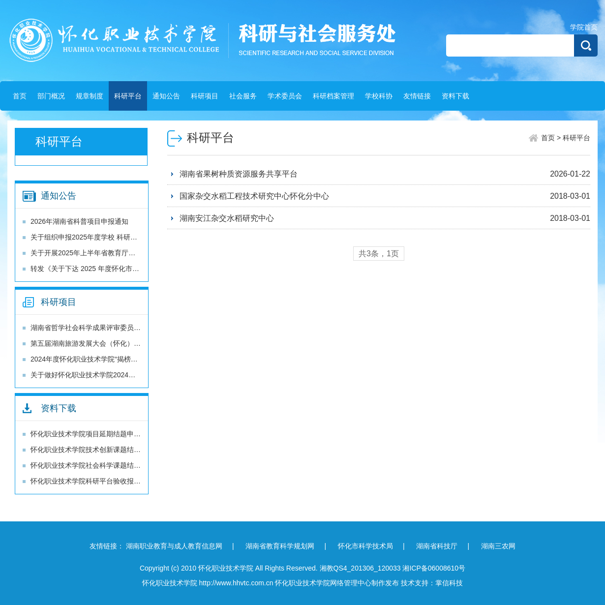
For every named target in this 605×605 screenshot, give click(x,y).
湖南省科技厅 (436, 546)
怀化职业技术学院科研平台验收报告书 (89, 481)
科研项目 (204, 96)
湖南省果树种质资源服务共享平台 (239, 174)
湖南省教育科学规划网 (279, 546)
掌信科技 (449, 583)
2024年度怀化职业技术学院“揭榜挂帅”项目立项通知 (109, 359)
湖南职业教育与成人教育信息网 (174, 546)
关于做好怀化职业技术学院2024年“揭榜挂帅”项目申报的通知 (122, 375)
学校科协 (379, 96)
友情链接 (417, 96)
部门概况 (51, 96)
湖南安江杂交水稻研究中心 (227, 218)
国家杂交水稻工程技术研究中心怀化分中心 (254, 196)
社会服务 (243, 96)
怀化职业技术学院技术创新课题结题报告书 (95, 450)
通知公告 (166, 96)
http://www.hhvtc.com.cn (236, 583)
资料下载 (455, 96)
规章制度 (89, 96)
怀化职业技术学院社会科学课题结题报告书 (95, 465)
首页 (20, 96)
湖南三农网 (498, 546)
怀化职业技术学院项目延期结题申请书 (89, 434)
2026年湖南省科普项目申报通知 (79, 221)
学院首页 (584, 27)
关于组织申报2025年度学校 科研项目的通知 (97, 237)
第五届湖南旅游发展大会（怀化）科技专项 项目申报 (110, 343)
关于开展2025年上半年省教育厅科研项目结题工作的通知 (117, 253)
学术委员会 (285, 96)
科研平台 (128, 96)
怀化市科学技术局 (365, 546)
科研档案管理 (333, 96)
